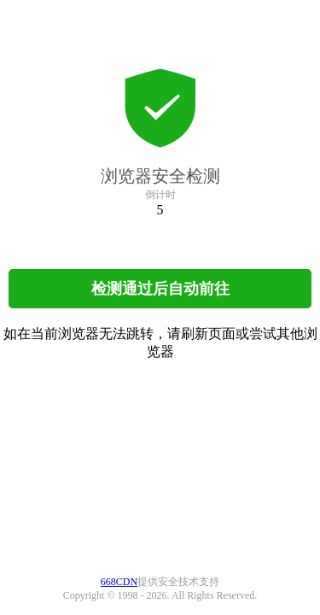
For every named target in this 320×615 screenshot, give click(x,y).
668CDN (119, 582)
